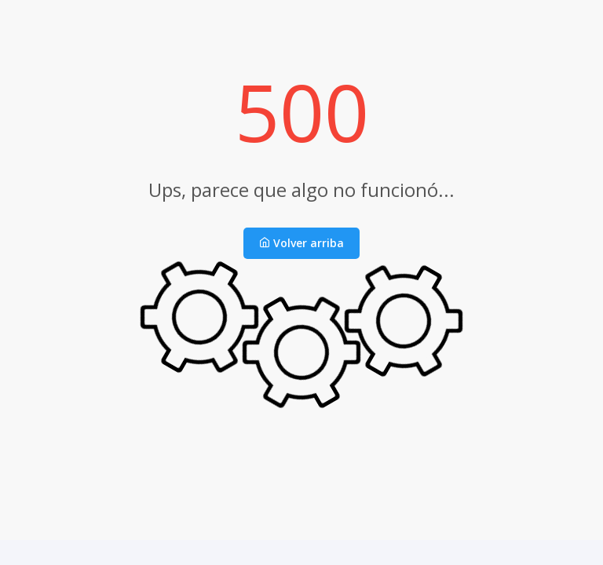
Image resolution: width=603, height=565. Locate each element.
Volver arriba (301, 242)
